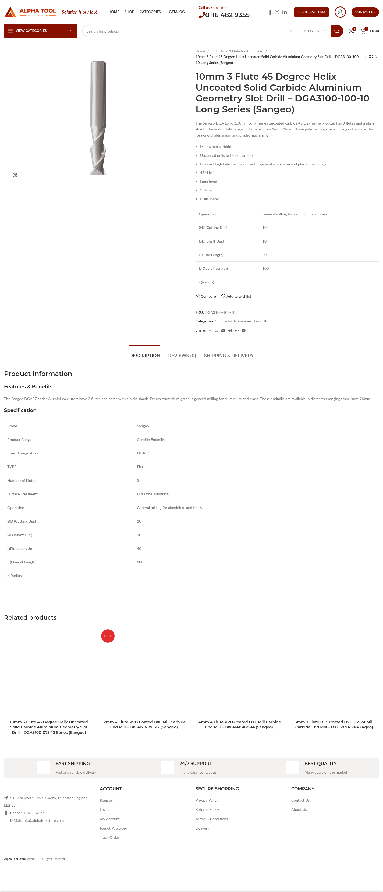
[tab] (144, 353)
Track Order (109, 837)
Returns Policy (207, 809)
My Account (110, 818)
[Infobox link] (66, 768)
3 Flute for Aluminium (246, 51)
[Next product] (376, 57)
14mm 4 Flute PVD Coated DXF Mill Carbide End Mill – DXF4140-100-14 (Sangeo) (239, 725)
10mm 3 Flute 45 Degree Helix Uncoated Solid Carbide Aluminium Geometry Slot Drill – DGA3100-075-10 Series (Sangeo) (49, 727)
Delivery (202, 828)
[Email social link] (223, 330)
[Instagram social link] (277, 12)
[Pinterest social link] (230, 330)
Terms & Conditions (212, 818)
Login (104, 809)
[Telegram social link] (243, 330)
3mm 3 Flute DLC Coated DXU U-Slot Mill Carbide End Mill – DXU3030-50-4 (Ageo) (334, 725)
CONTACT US (365, 12)
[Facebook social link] (270, 12)
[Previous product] (365, 57)
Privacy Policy (207, 800)
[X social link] (216, 330)
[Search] (212, 31)
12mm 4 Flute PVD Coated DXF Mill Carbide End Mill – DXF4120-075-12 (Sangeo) (144, 725)
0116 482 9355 (227, 15)
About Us (299, 809)
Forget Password (113, 828)
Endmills (218, 51)
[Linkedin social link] (284, 12)
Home (201, 51)
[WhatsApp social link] (237, 330)
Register (106, 800)
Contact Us (300, 800)
